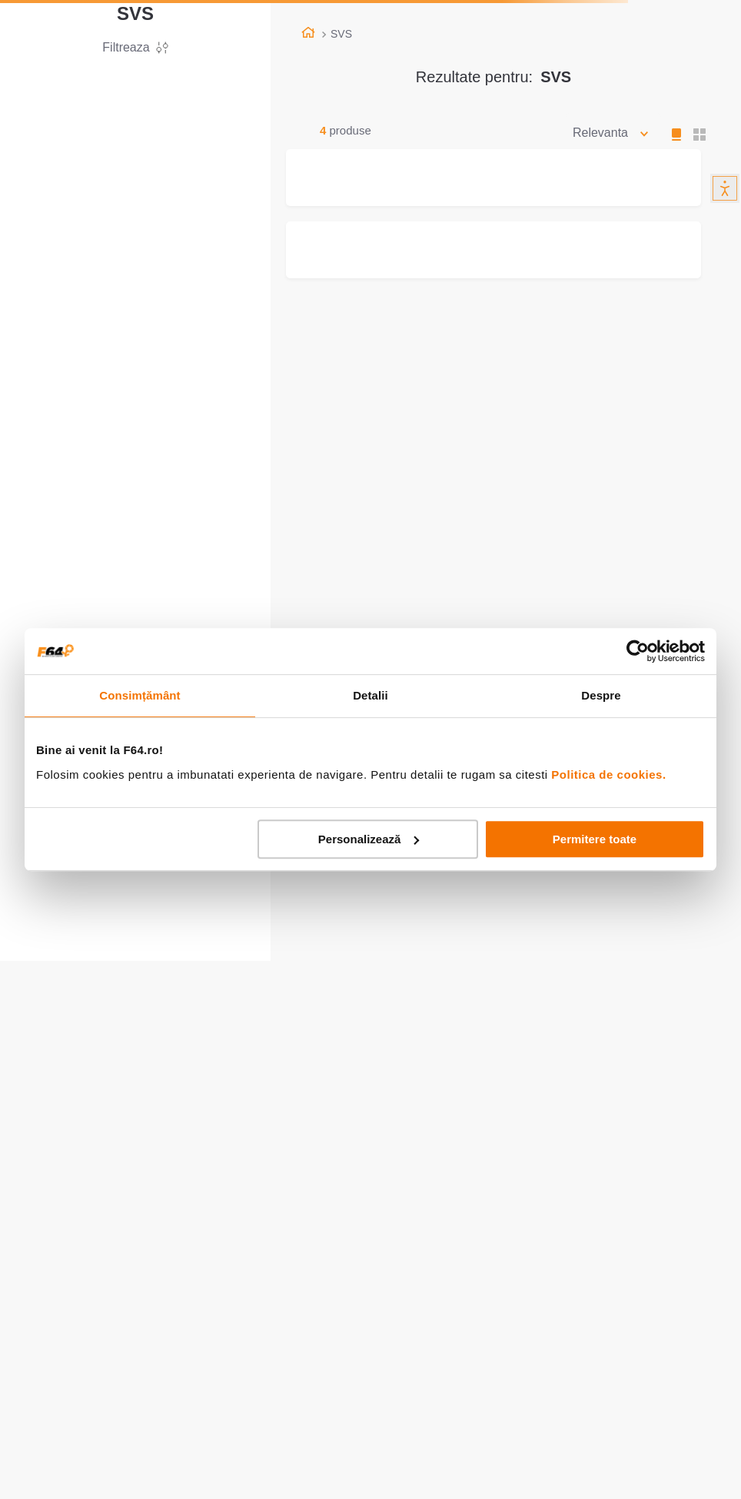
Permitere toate (594, 839)
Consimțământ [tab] (139, 695)
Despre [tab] (600, 695)
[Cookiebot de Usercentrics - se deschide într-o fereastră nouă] (637, 651)
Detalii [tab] (370, 695)
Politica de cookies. (608, 774)
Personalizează (369, 839)
